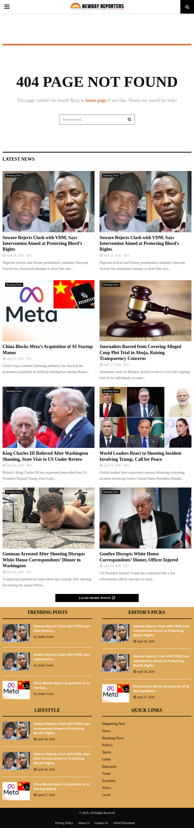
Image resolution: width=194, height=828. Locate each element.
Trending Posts (47, 612)
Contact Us (101, 823)
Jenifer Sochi (46, 637)
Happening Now (113, 724)
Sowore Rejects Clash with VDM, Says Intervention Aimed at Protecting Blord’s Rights (42, 243)
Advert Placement (124, 823)
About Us (83, 823)
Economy (109, 781)
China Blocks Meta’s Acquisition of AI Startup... (62, 685)
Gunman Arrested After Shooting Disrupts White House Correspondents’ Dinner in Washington (44, 559)
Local (106, 795)
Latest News (19, 159)
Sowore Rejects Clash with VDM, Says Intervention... (62, 628)
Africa (106, 788)
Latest (106, 759)
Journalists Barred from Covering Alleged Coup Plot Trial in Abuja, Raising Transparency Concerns (140, 352)
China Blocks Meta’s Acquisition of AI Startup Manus (161, 688)
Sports (106, 752)
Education (109, 766)
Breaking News (14, 175)
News (106, 731)
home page (95, 100)
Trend (106, 774)
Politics (107, 745)
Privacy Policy (64, 823)
